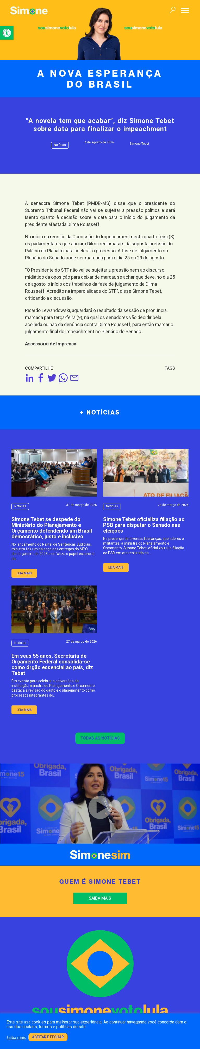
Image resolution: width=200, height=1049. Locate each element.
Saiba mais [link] (100, 898)
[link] (7, 33)
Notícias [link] (60, 145)
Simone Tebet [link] (139, 143)
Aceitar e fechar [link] (48, 1037)
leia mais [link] (24, 573)
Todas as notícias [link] (100, 738)
